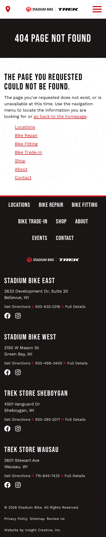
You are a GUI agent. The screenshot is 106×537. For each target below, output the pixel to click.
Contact (23, 177)
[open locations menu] (10, 9)
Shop (20, 160)
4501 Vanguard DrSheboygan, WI (22, 407)
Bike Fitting (26, 143)
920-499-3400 (48, 363)
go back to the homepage (60, 116)
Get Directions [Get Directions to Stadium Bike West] (17, 363)
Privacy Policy (16, 519)
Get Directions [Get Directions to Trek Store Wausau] (17, 476)
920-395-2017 (47, 419)
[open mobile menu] (95, 9)
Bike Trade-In (28, 152)
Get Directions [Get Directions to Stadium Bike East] (17, 306)
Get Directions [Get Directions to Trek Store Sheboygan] (17, 419)
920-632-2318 (47, 306)
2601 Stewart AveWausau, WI (21, 463)
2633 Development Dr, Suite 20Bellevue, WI (36, 294)
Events (39, 238)
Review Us (56, 519)
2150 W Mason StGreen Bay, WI (21, 351)
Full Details (75, 306)
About (21, 169)
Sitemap (37, 519)
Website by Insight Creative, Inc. (32, 530)
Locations (25, 126)
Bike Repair (26, 135)
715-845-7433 (47, 476)
